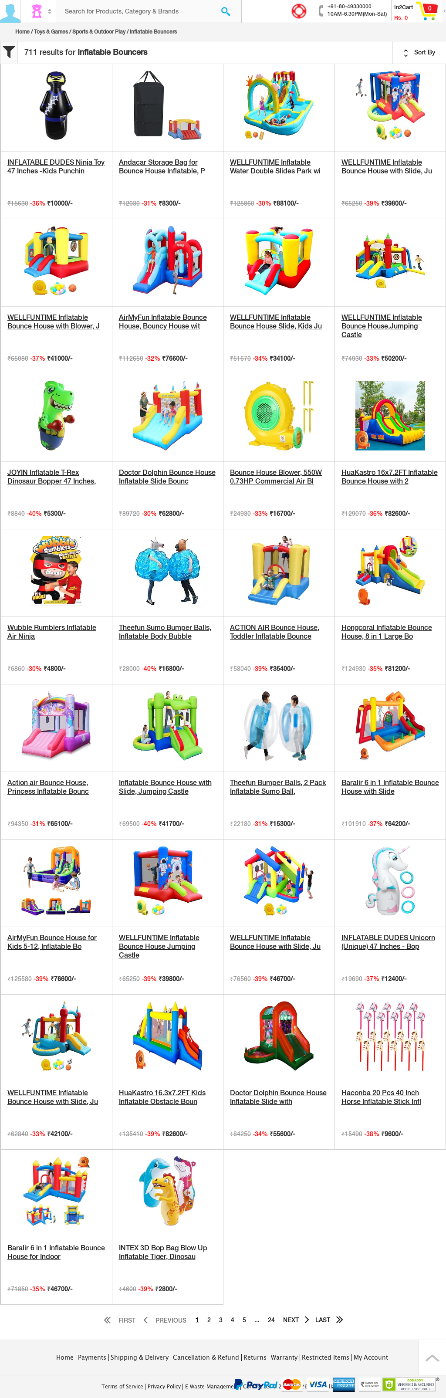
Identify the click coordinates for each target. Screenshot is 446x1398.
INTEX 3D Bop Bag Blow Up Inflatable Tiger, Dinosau (163, 1252)
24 (271, 1320)
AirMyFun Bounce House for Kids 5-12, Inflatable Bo (52, 942)
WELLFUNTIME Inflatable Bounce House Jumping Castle (159, 946)
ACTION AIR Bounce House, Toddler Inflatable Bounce (274, 631)
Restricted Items (325, 1357)
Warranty (284, 1357)
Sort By (419, 53)
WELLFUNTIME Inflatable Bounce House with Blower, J (53, 321)
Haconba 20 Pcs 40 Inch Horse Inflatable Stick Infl (381, 1097)
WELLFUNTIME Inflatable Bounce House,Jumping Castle (381, 326)
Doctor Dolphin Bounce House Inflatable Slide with (278, 1097)
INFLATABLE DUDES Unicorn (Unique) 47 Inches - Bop (388, 942)
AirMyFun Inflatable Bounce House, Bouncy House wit (163, 321)
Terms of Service (122, 1387)
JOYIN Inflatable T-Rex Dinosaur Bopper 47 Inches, (51, 476)
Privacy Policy (164, 1387)
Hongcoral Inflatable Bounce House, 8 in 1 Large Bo (386, 631)
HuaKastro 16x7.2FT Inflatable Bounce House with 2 (389, 476)
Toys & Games (51, 32)
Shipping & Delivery (140, 1357)
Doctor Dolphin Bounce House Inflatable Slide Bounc (167, 476)
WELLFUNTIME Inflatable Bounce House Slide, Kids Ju (276, 321)
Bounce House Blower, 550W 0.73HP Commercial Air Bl (276, 476)
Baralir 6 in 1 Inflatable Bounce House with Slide (390, 787)
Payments (92, 1357)
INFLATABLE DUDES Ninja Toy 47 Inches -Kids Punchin (56, 166)
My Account (371, 1357)
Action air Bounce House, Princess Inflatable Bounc (48, 787)
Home (22, 32)
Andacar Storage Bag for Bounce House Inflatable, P (162, 166)
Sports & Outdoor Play (98, 32)
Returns (255, 1357)
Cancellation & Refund (206, 1357)
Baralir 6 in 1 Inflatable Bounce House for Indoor (56, 1252)
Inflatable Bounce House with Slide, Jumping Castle (165, 787)
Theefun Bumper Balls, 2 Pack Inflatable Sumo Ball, (278, 787)
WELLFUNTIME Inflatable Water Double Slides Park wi (275, 166)
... (257, 1320)
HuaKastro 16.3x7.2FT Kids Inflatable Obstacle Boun (162, 1097)
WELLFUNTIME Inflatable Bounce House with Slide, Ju (386, 166)
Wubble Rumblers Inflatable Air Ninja (51, 631)
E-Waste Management (212, 1387)
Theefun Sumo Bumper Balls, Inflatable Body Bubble (165, 631)
